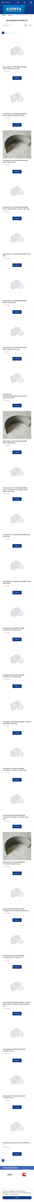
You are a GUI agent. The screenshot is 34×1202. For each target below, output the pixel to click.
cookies (11, 1191)
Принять (17, 1197)
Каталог (10, 15)
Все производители (26, 1169)
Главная (3, 15)
